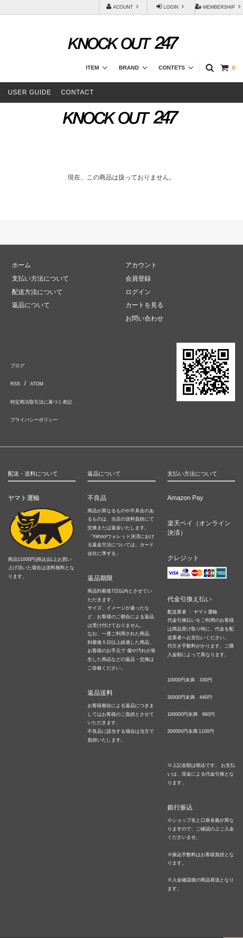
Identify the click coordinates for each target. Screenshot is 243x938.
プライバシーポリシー (39, 403)
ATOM (35, 376)
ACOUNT (123, 6)
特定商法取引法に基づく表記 (49, 390)
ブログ (17, 363)
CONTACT (77, 92)
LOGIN (171, 6)
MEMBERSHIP (218, 6)
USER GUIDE (29, 92)
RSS (14, 376)
